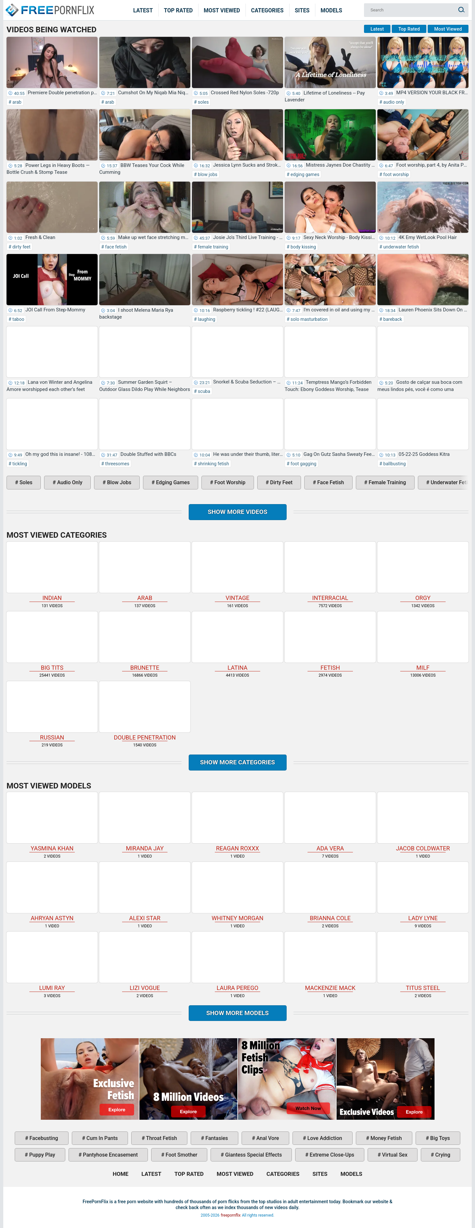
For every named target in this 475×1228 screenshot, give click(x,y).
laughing (206, 319)
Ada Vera (330, 822)
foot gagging (303, 463)
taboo (17, 319)
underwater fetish (400, 246)
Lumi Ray (52, 961)
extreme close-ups (332, 1155)
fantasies (216, 1138)
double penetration (144, 711)
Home (49, 6)
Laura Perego (237, 961)
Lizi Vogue (144, 961)
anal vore (267, 1138)
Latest (143, 10)
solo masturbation (309, 319)
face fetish (115, 246)
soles (203, 102)
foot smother (180, 1155)
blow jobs (207, 174)
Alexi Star (144, 891)
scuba (203, 391)
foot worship (395, 174)
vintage (237, 571)
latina (237, 641)
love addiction (324, 1138)
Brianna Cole (330, 891)
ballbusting (394, 463)
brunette (144, 641)
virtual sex (394, 1155)
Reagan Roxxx (237, 822)
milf (422, 641)
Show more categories (237, 762)
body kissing (303, 246)
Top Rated (178, 10)
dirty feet (21, 246)
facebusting (43, 1138)
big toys (439, 1138)
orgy (422, 571)
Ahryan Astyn (52, 891)
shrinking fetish (213, 463)
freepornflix (231, 1215)
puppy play (41, 1155)
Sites (302, 10)
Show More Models (237, 1013)
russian (52, 711)
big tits (52, 641)
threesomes (116, 463)
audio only (393, 102)
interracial (330, 571)
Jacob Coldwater (422, 822)
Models (331, 10)
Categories (267, 10)
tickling (19, 463)
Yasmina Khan (52, 822)
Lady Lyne (422, 891)
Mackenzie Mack (330, 961)
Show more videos (237, 512)
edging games (305, 174)
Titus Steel (422, 961)
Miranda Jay (144, 822)
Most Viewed (222, 10)
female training (213, 246)
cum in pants (101, 1138)
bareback (392, 319)
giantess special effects (253, 1155)
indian (52, 571)
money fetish (385, 1138)
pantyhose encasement (110, 1155)
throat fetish (161, 1138)
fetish (330, 641)
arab (16, 102)
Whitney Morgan (237, 891)
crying (442, 1155)
